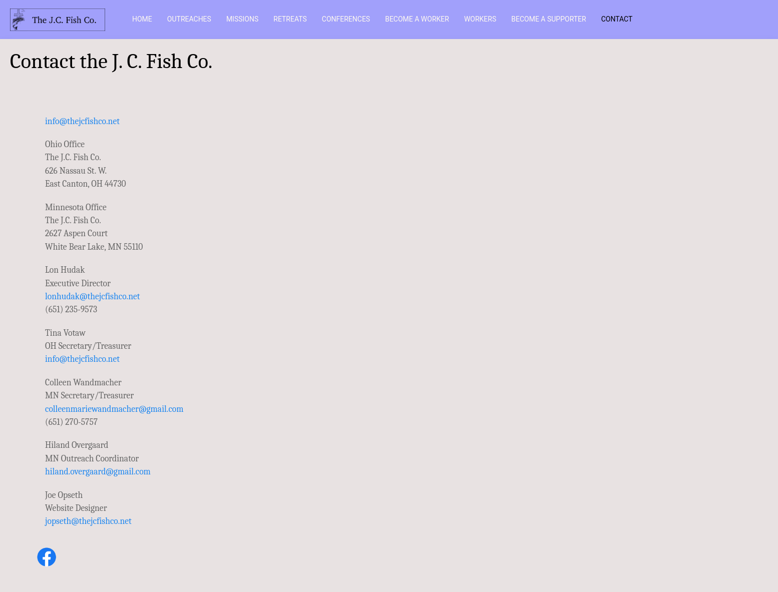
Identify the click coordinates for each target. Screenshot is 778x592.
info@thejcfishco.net (82, 121)
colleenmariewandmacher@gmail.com (114, 409)
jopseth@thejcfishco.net (88, 521)
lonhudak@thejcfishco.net (92, 296)
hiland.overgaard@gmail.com (98, 471)
